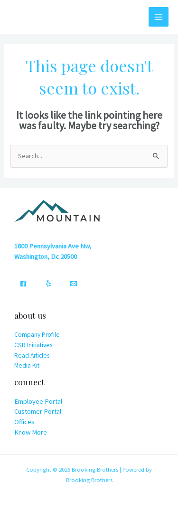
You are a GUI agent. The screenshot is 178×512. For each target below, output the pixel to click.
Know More (30, 432)
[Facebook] (23, 284)
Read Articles (31, 355)
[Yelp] (48, 284)
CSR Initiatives (33, 345)
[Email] (74, 284)
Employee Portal (38, 401)
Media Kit (26, 365)
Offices (24, 421)
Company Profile (37, 335)
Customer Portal (37, 411)
